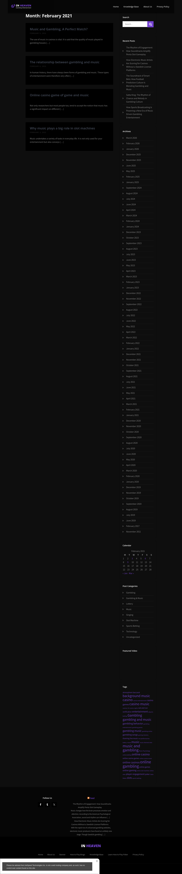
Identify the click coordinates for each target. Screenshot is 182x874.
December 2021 (133, 354)
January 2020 (132, 481)
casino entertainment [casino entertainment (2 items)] (139, 701)
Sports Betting (132, 625)
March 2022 (131, 337)
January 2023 (132, 287)
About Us (147, 6)
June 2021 (131, 387)
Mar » (131, 573)
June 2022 (131, 320)
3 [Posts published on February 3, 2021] (132, 558)
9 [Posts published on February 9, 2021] (127, 562)
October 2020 (132, 431)
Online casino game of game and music (59, 95)
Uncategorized (133, 637)
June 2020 (131, 454)
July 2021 (130, 381)
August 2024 (131, 193)
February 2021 (132, 409)
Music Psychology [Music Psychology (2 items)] (144, 751)
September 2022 (133, 304)
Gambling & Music (134, 598)
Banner (62, 854)
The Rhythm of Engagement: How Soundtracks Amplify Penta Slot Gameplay (139, 51)
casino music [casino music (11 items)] (139, 703)
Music (129, 609)
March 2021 (131, 404)
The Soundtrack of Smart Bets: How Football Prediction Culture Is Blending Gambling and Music (138, 82)
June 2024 (131, 204)
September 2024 (133, 187)
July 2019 (130, 515)
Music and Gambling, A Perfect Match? (59, 29)
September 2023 (133, 243)
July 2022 (130, 315)
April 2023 (130, 270)
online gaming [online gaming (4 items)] (129, 770)
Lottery (129, 603)
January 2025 (132, 182)
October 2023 (132, 237)
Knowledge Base (131, 6)
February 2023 (132, 282)
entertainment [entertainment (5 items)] (140, 711)
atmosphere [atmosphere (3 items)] (127, 692)
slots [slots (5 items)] (129, 777)
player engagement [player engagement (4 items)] (135, 774)
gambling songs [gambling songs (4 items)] (130, 734)
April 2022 (130, 331)
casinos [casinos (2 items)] (125, 708)
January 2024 (132, 226)
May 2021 (130, 392)
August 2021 (131, 376)
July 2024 (130, 198)
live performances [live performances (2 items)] (144, 738)
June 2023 (131, 259)
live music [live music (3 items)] (134, 738)
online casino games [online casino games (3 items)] (131, 758)
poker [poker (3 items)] (147, 774)
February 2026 (132, 143)
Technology (131, 631)
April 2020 (130, 465)
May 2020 (130, 459)
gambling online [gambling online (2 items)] (147, 731)
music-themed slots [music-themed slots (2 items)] (146, 742)
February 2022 (132, 343)
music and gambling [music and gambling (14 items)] (131, 748)
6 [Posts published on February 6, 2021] (145, 558)
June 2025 (131, 165)
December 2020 (133, 420)
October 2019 (132, 498)
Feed (92, 798)
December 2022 (133, 293)
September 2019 (133, 503)
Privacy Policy (163, 6)
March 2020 (131, 470)
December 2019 (133, 487)
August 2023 (131, 248)
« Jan (125, 573)
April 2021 (130, 398)
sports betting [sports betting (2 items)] (136, 778)
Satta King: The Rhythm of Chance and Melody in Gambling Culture (138, 98)
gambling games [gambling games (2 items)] (137, 727)
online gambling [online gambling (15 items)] (137, 764)
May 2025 (130, 171)
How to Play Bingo (77, 854)
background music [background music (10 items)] (136, 695)
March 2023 (131, 276)
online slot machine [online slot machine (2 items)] (143, 771)
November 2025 (133, 160)
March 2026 (131, 137)
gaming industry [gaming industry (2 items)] (143, 735)
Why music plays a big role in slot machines (62, 128)
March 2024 (131, 215)
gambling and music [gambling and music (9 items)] (137, 719)
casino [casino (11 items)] (128, 699)
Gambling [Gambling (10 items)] (135, 715)
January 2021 (132, 415)
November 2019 (133, 492)
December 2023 (133, 232)
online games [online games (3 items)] (144, 767)
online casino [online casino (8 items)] (141, 754)
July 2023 (130, 254)
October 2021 (132, 365)
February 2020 (132, 476)
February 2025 (132, 176)
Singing (129, 614)
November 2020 (133, 426)
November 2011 (133, 531)
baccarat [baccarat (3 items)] (136, 692)
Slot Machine (132, 620)
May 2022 (130, 326)
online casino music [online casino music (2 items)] (145, 758)
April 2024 (130, 209)
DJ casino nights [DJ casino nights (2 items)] (133, 708)
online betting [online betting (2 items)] (127, 755)
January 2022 (132, 348)
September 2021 (133, 370)
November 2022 (133, 298)
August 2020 (131, 442)
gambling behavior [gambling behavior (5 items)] (133, 723)
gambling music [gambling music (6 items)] (132, 731)
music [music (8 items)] (135, 742)
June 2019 (131, 520)
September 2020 (133, 437)
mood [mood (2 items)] (129, 742)
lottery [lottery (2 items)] (125, 742)
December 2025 (133, 154)
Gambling (130, 592)
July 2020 (130, 448)
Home (116, 6)
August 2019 (131, 509)
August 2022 (131, 309)
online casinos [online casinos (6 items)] (131, 762)
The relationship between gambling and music (64, 62)
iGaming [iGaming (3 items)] (126, 738)
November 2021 (133, 359)
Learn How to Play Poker (118, 854)
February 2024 (132, 221)
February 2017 (132, 526)
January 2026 (132, 148)
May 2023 (130, 265)
